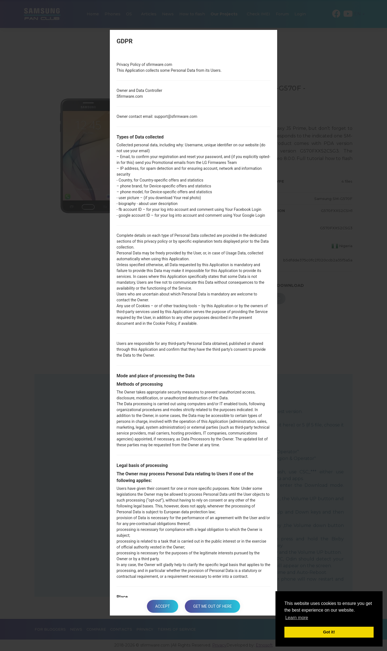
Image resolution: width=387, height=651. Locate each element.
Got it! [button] (329, 632)
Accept (162, 606)
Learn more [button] (296, 617)
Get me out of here (212, 606)
